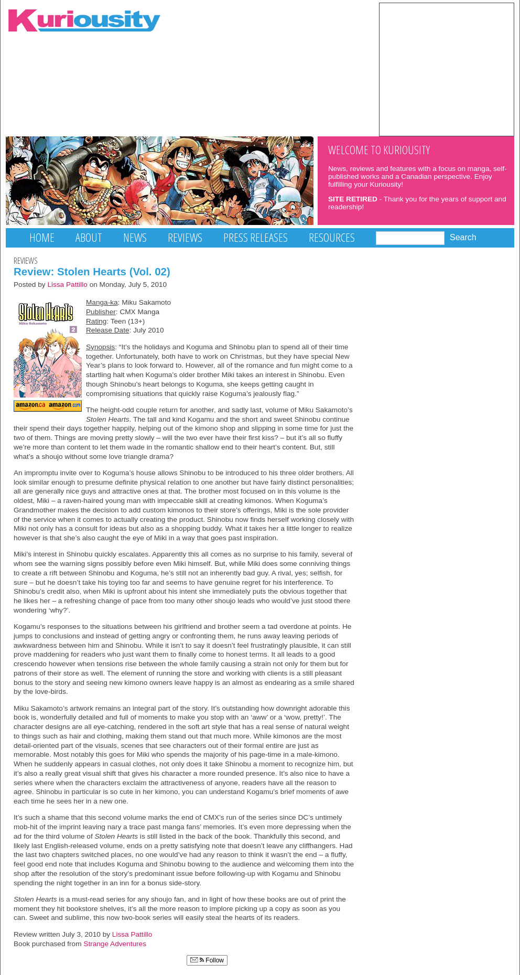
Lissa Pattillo (67, 284)
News (135, 237)
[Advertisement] (447, 68)
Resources (332, 237)
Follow (207, 960)
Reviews (185, 237)
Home (42, 237)
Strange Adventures (114, 944)
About (88, 237)
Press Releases (255, 237)
